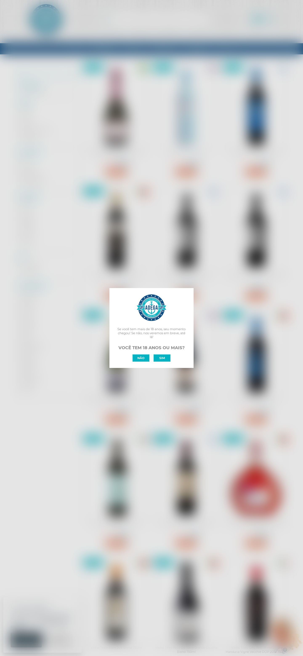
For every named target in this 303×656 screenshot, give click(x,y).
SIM (162, 358)
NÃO (141, 358)
